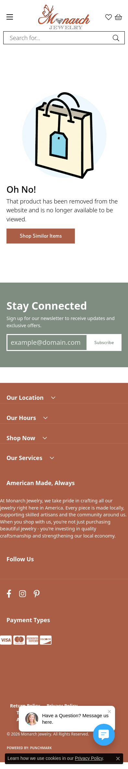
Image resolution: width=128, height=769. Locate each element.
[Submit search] (117, 38)
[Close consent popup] (118, 759)
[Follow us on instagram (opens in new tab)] (22, 594)
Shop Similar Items (41, 236)
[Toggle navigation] (9, 17)
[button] (108, 16)
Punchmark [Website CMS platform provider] (41, 748)
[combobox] (56, 38)
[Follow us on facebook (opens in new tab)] (8, 594)
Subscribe (104, 342)
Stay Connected (46, 306)
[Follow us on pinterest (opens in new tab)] (37, 594)
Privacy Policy (89, 758)
